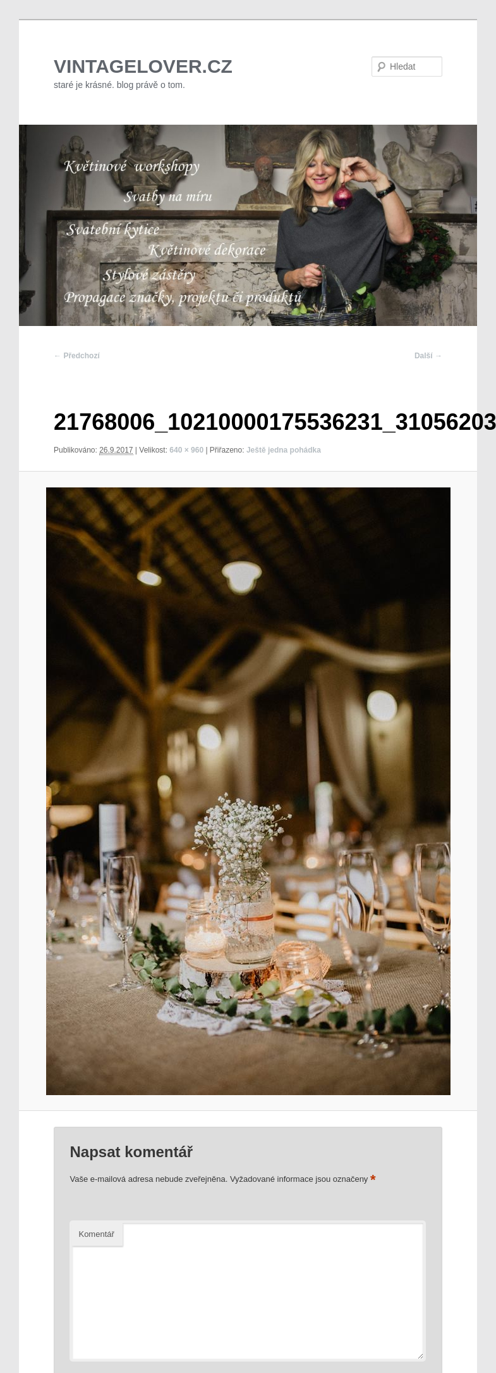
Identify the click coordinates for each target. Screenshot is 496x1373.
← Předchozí (77, 355)
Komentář (96, 1234)
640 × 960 (186, 450)
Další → (428, 355)
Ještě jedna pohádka (283, 450)
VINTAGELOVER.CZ (143, 66)
